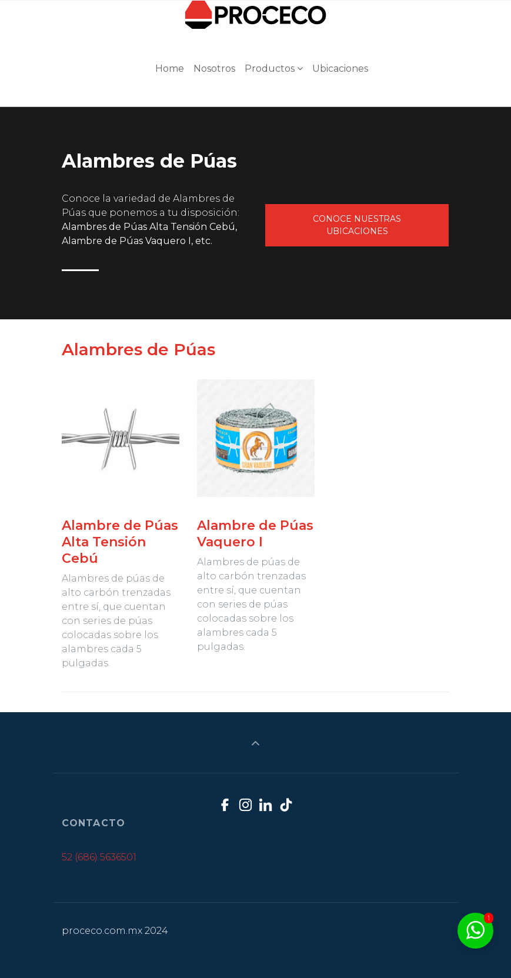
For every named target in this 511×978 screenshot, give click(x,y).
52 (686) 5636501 (99, 857)
